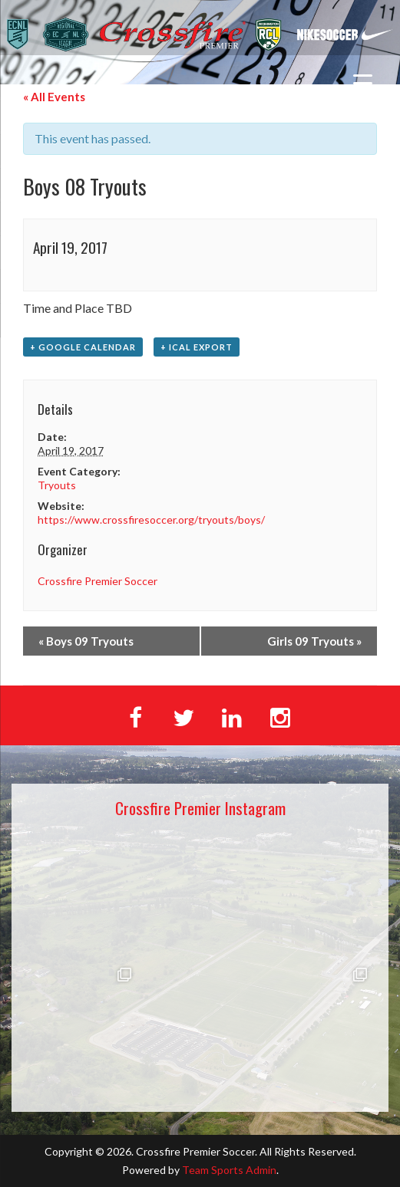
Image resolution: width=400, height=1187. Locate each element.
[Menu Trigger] (363, 82)
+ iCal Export (196, 347)
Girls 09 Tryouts (314, 641)
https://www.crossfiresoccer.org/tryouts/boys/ (151, 519)
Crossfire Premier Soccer (97, 580)
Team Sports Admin (229, 1169)
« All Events (54, 97)
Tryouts (57, 485)
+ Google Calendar (83, 347)
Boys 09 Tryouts (86, 641)
